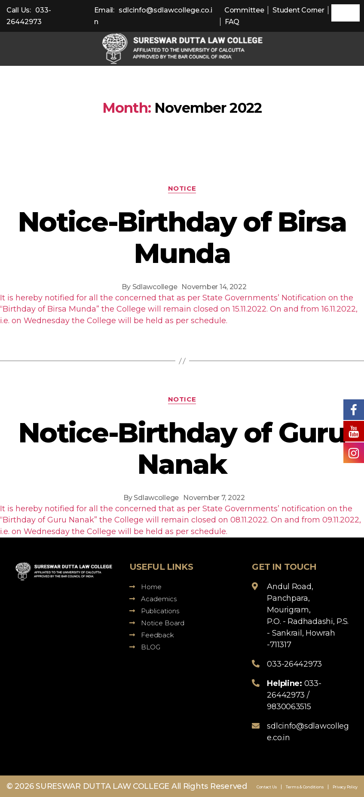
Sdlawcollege (154, 287)
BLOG (144, 647)
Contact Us (267, 787)
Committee (244, 10)
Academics (153, 599)
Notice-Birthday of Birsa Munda (182, 237)
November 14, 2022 (213, 287)
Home (145, 587)
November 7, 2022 (214, 498)
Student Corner (298, 10)
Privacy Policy (345, 787)
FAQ (232, 22)
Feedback (151, 635)
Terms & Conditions (305, 787)
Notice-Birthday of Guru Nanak (182, 448)
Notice (182, 188)
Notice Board (156, 623)
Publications (154, 611)
